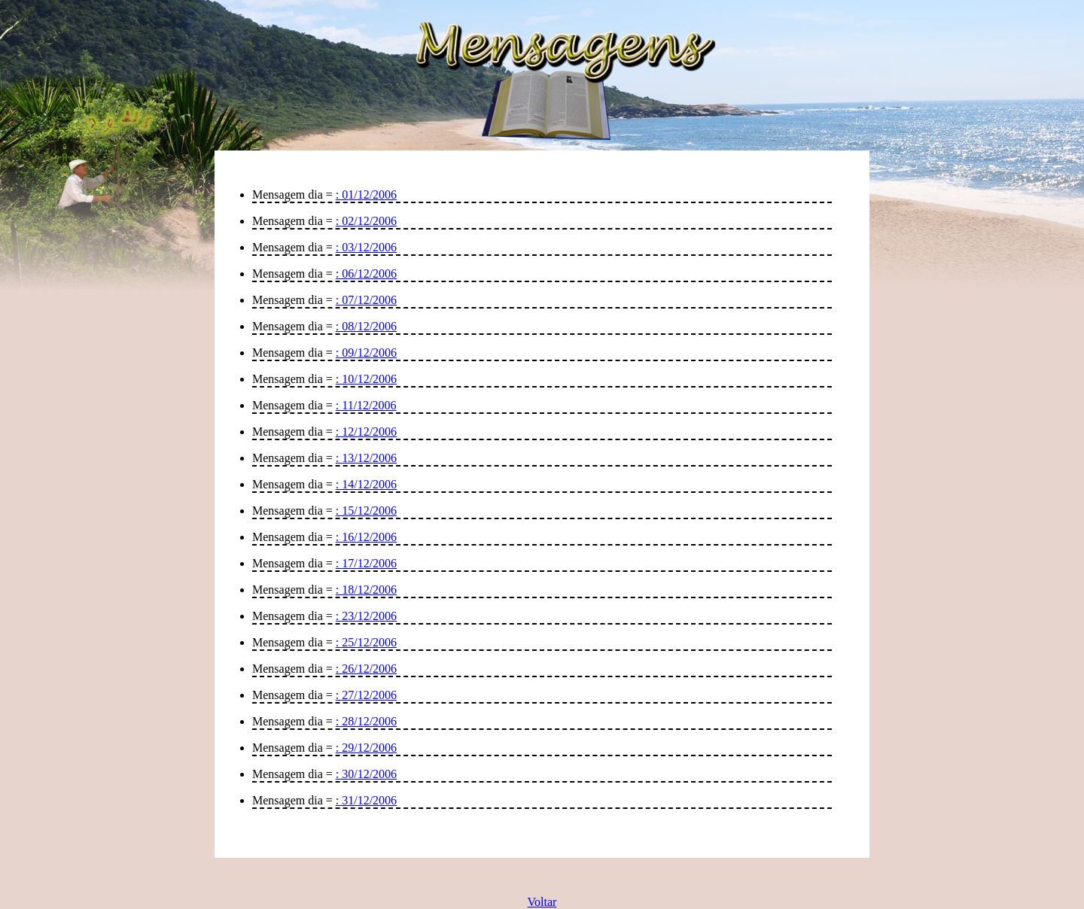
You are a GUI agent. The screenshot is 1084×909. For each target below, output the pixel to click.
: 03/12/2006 (366, 247)
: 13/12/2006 (366, 457)
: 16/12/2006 (366, 537)
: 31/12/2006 (366, 800)
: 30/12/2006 (366, 774)
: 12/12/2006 (366, 431)
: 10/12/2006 (366, 378)
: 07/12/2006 (366, 299)
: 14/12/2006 (366, 484)
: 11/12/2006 (366, 405)
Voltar (542, 901)
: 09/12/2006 (366, 352)
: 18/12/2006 (366, 589)
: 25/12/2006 (366, 642)
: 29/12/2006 (366, 747)
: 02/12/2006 (366, 220)
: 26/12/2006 (366, 668)
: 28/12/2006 (366, 721)
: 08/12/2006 (366, 326)
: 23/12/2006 (366, 616)
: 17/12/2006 (366, 563)
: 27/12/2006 (366, 695)
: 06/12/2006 (366, 273)
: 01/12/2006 (366, 194)
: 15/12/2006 (366, 510)
